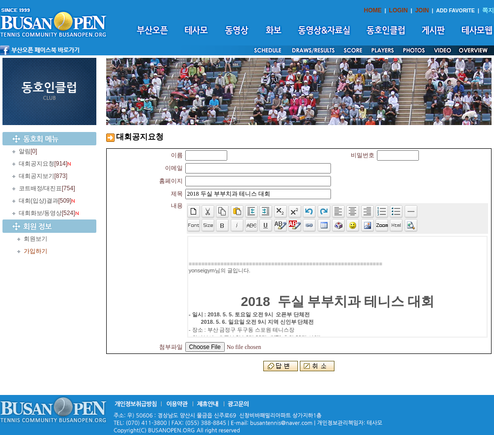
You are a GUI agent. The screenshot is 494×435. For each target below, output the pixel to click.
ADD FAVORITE (455, 10)
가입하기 (35, 251)
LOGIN (398, 10)
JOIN (422, 10)
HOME (373, 10)
